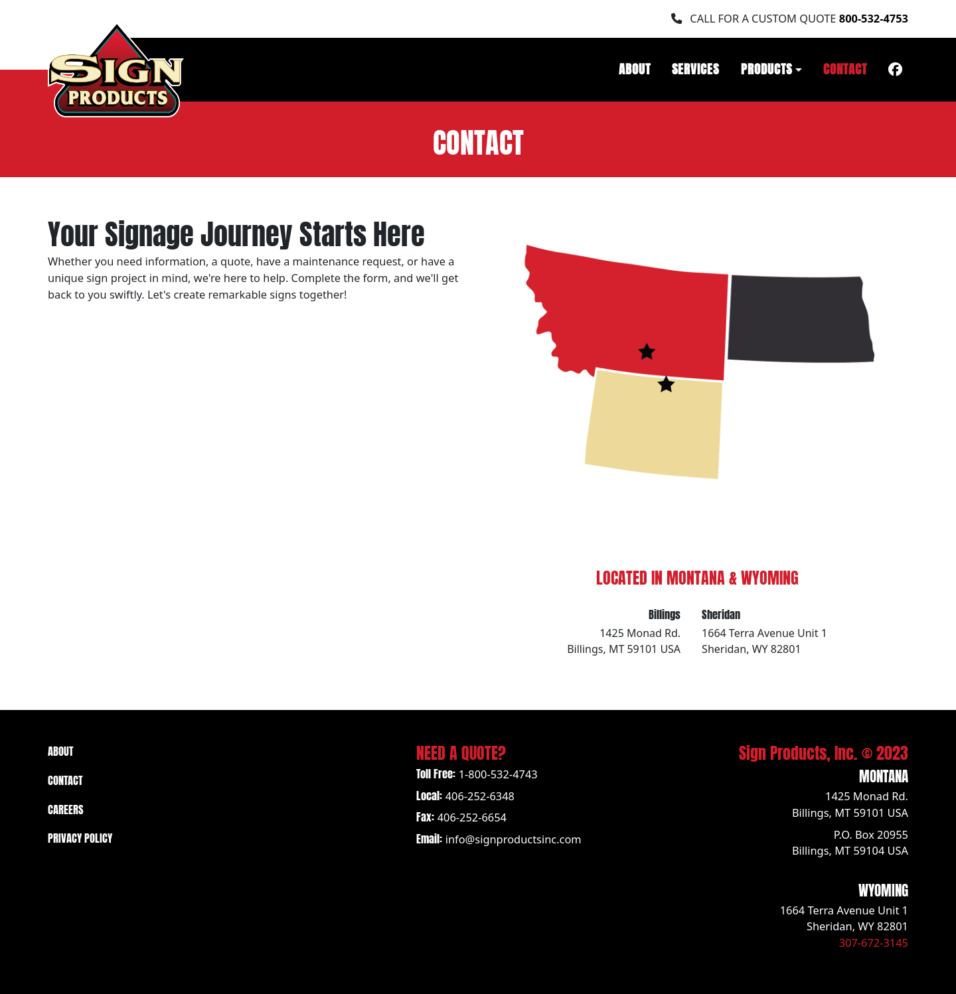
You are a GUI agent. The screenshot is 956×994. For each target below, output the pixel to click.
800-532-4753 (873, 18)
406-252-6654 (472, 817)
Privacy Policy (80, 836)
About (635, 67)
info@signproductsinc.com (513, 839)
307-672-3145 (873, 942)
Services (696, 67)
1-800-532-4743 (498, 774)
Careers (66, 808)
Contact (845, 67)
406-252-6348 (480, 796)
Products (767, 67)
